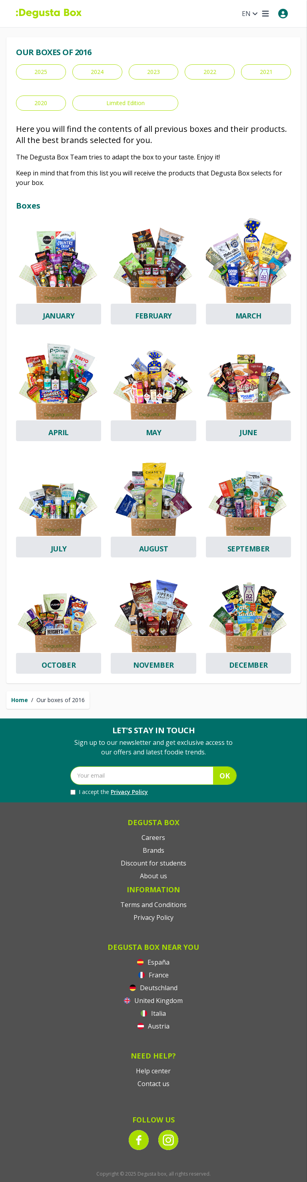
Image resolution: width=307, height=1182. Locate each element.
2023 (153, 72)
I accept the (109, 792)
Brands (153, 850)
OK (224, 775)
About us (153, 876)
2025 (40, 72)
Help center (153, 1071)
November (153, 665)
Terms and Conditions (153, 904)
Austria (153, 1026)
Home (19, 700)
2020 (40, 103)
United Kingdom (153, 1000)
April (58, 432)
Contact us (153, 1083)
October (59, 665)
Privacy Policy (129, 792)
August (153, 548)
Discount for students (153, 863)
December (248, 665)
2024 (97, 72)
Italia (153, 1013)
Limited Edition (125, 103)
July (59, 548)
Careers (153, 837)
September (248, 548)
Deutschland (153, 987)
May (153, 432)
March (248, 315)
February (153, 315)
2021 (266, 72)
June (248, 432)
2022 (209, 72)
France (153, 975)
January (58, 315)
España (153, 962)
